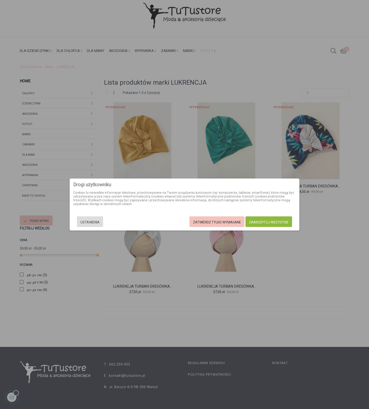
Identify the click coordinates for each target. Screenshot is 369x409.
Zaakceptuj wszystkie (269, 222)
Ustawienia (90, 222)
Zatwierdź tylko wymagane (217, 222)
